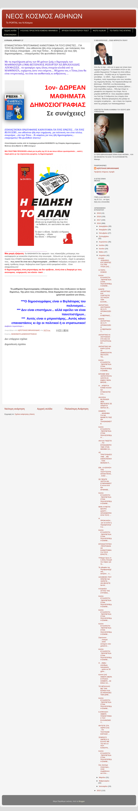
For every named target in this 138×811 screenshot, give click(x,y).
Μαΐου (101, 252)
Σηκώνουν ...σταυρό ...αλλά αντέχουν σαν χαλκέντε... (105, 642)
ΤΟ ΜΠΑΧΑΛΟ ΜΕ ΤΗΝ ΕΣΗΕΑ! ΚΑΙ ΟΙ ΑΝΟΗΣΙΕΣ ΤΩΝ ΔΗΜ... (105, 690)
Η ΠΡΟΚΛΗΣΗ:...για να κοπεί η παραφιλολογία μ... (105, 523)
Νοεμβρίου (103, 230)
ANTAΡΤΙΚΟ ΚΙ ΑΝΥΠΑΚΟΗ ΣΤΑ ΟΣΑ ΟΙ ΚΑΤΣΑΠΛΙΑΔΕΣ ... (105, 339)
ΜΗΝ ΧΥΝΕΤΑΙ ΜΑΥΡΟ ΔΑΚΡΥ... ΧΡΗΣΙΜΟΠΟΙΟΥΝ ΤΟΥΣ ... (105, 511)
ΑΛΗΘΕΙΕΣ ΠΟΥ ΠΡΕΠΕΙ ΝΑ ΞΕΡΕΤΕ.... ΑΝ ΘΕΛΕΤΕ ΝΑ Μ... (105, 581)
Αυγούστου (103, 242)
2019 (99, 213)
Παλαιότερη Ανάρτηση (76, 408)
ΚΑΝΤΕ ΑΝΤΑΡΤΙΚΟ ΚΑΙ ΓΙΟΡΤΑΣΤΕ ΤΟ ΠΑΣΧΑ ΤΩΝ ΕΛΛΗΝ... (104, 295)
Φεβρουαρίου (104, 781)
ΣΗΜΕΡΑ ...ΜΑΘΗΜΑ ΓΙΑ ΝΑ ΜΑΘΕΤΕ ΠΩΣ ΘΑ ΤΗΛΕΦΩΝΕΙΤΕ (105, 417)
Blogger (82, 801)
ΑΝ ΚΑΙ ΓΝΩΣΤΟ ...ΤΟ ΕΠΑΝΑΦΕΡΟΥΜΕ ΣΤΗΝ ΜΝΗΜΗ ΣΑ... (105, 445)
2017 (99, 220)
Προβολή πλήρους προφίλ (104, 172)
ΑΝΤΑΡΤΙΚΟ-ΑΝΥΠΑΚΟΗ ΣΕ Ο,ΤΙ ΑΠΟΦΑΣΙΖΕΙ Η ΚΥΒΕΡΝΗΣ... (105, 310)
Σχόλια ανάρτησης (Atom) (25, 414)
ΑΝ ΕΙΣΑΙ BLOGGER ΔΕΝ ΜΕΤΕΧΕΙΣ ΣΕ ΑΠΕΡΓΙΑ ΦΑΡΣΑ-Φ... (105, 402)
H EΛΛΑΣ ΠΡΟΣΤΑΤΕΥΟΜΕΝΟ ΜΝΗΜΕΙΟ (39, 30)
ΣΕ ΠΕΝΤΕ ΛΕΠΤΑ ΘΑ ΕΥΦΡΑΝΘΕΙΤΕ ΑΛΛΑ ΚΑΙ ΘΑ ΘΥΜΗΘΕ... (105, 484)
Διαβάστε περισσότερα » (14, 326)
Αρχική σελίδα (10, 30)
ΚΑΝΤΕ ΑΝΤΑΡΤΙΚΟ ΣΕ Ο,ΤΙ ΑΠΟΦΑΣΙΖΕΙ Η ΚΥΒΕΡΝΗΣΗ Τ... (105, 325)
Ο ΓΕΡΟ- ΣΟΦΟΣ (103, 271)
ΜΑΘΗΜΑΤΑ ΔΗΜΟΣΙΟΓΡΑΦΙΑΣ (24, 334)
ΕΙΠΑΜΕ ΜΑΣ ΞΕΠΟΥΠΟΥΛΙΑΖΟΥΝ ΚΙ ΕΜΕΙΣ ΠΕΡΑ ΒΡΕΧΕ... (105, 378)
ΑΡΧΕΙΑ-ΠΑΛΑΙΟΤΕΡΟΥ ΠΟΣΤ (75, 30)
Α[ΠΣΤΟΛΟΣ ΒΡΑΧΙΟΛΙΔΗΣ (108, 168)
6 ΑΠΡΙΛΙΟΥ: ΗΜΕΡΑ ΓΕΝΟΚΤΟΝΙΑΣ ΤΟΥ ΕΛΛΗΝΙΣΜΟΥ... (105, 717)
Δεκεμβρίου (103, 226)
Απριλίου (102, 255)
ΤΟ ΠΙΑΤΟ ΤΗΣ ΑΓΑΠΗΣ (120, 30)
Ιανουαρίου (103, 786)
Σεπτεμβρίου (104, 236)
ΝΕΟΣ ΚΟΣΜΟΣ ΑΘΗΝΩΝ (44, 16)
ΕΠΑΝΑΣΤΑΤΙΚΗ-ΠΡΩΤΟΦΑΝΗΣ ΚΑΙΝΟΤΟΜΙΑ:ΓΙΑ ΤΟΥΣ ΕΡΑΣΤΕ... (105, 549)
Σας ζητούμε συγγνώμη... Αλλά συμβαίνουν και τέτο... (104, 769)
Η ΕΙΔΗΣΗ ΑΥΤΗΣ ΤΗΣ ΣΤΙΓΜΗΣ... (104, 591)
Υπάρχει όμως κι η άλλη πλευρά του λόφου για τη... (105, 561)
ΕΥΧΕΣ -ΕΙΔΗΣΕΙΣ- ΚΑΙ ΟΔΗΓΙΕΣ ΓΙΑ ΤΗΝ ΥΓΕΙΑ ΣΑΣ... (105, 262)
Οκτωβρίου (103, 233)
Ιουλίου (102, 245)
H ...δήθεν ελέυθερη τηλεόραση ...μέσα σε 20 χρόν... (105, 667)
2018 (99, 216)
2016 (99, 223)
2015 (99, 790)
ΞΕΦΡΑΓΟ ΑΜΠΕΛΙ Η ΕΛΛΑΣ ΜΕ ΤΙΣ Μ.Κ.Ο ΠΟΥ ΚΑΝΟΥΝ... (104, 742)
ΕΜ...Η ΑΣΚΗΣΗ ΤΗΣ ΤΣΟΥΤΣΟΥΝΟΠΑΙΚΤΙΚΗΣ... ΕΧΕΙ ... (105, 472)
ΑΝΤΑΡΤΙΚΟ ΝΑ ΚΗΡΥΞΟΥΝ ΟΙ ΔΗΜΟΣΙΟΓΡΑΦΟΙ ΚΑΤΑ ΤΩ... (105, 352)
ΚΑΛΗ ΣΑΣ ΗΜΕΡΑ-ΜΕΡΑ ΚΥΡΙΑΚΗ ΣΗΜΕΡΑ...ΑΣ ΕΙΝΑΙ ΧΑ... (105, 679)
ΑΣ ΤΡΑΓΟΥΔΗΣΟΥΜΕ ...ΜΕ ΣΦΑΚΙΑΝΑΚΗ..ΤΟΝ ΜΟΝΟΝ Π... (105, 457)
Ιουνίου (102, 249)
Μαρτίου (102, 777)
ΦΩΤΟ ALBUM (99, 30)
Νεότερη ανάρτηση (15, 408)
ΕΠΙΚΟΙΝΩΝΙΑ (10, 35)
